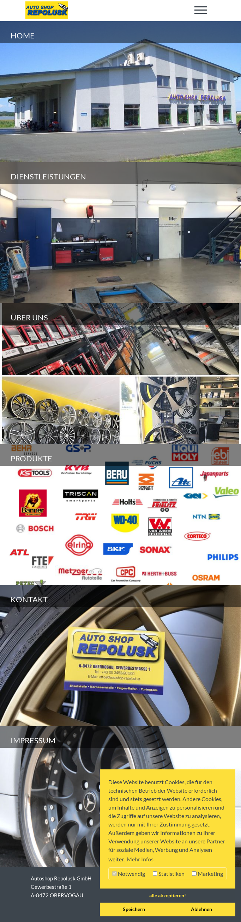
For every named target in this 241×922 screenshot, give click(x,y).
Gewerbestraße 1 (51, 887)
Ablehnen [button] (201, 909)
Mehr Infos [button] (140, 859)
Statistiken (169, 873)
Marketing (207, 873)
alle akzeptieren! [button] (167, 895)
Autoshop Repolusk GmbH (61, 878)
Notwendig (128, 873)
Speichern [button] (134, 909)
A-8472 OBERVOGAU (57, 895)
